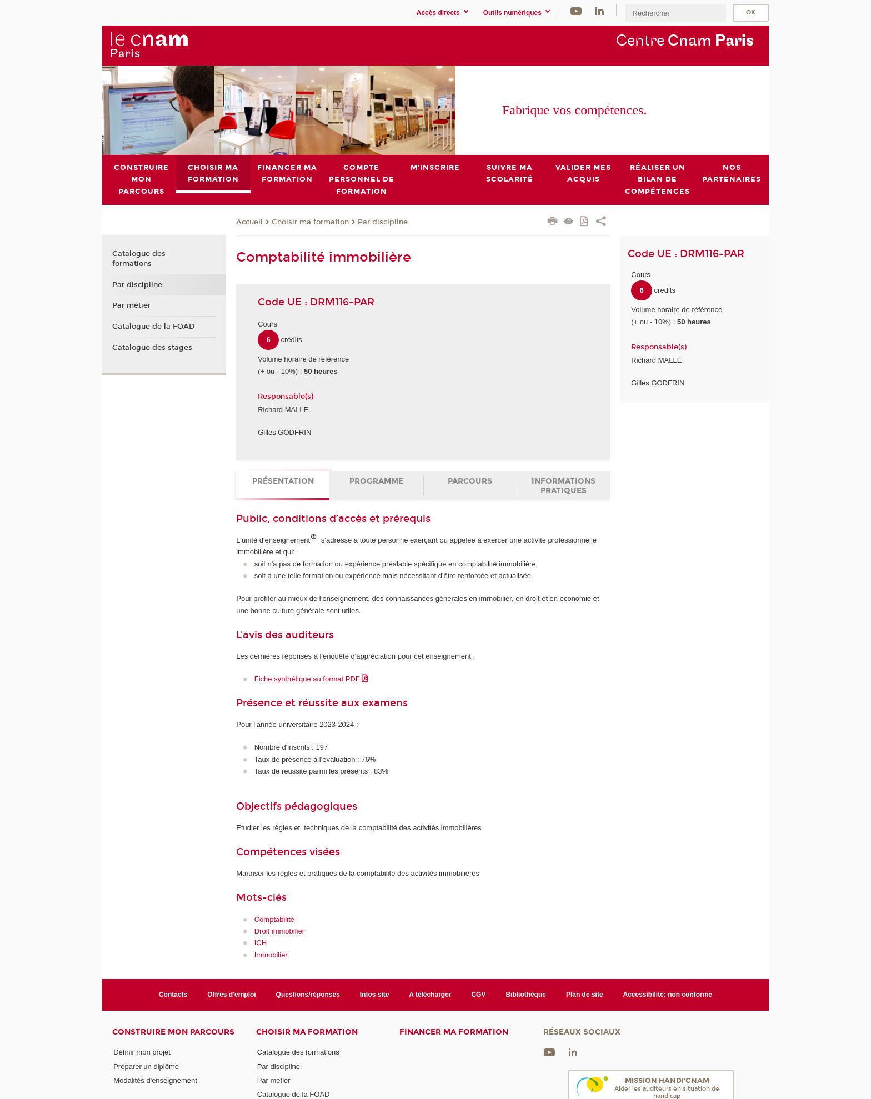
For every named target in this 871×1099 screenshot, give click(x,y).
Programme (376, 481)
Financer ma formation (453, 1032)
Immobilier (271, 955)
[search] (675, 13)
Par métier (131, 305)
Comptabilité (274, 919)
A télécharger (430, 994)
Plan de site (584, 994)
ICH (260, 943)
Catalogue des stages (152, 347)
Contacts (173, 994)
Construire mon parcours (173, 1032)
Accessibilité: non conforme (668, 994)
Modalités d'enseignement (155, 1080)
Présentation (283, 481)
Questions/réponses (308, 994)
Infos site (374, 994)
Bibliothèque (525, 994)
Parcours (470, 481)
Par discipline (383, 221)
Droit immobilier (279, 931)
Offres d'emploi (231, 994)
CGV (478, 994)
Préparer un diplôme (146, 1066)
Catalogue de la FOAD (153, 326)
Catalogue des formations (139, 258)
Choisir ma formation (310, 221)
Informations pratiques (563, 485)
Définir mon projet (142, 1052)
